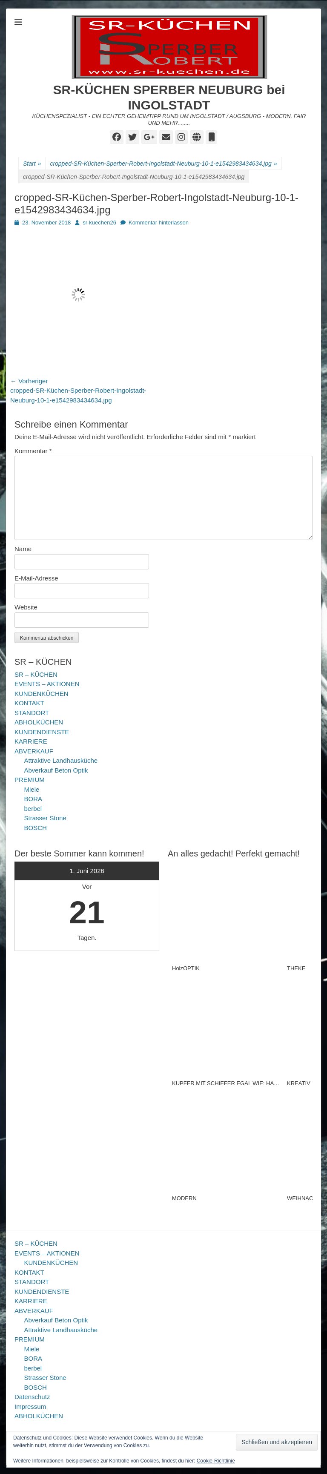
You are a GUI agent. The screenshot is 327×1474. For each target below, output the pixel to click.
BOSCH (35, 827)
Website (25, 607)
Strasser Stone (45, 818)
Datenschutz (32, 1396)
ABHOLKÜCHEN (38, 722)
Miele (32, 789)
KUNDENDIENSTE (41, 732)
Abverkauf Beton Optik (56, 770)
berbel (33, 808)
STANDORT (31, 712)
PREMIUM (29, 779)
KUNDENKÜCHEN (41, 693)
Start (32, 163)
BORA (33, 798)
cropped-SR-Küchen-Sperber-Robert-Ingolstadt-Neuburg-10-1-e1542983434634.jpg (163, 163)
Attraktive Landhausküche (61, 760)
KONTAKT (29, 703)
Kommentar (33, 450)
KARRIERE (30, 741)
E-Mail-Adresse (36, 578)
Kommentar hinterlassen (159, 222)
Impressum (30, 1406)
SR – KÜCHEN (35, 674)
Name (23, 548)
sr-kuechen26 (99, 222)
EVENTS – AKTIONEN (47, 683)
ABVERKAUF (33, 751)
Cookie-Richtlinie (216, 1461)
